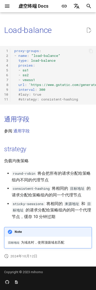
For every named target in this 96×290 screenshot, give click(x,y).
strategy (15, 149)
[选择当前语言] (76, 6)
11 (6, 99)
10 (6, 94)
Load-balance (28, 30)
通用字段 (16, 119)
